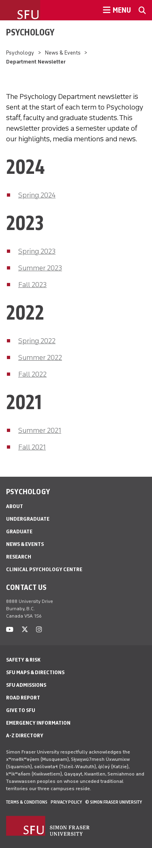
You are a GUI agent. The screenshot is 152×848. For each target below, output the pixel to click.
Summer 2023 (40, 267)
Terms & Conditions (26, 802)
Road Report (23, 697)
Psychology (30, 32)
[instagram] (39, 629)
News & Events (63, 53)
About (14, 506)
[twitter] (24, 629)
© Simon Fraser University (113, 802)
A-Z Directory (24, 735)
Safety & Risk (23, 659)
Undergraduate (27, 518)
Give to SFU (20, 710)
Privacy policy (66, 802)
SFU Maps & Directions (35, 672)
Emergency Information (38, 722)
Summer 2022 (40, 357)
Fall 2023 (32, 284)
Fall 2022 (32, 374)
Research (18, 556)
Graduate (19, 531)
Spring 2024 (37, 195)
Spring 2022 (37, 340)
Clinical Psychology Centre (44, 569)
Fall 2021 (32, 447)
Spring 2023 (37, 251)
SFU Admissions (26, 684)
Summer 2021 (39, 430)
